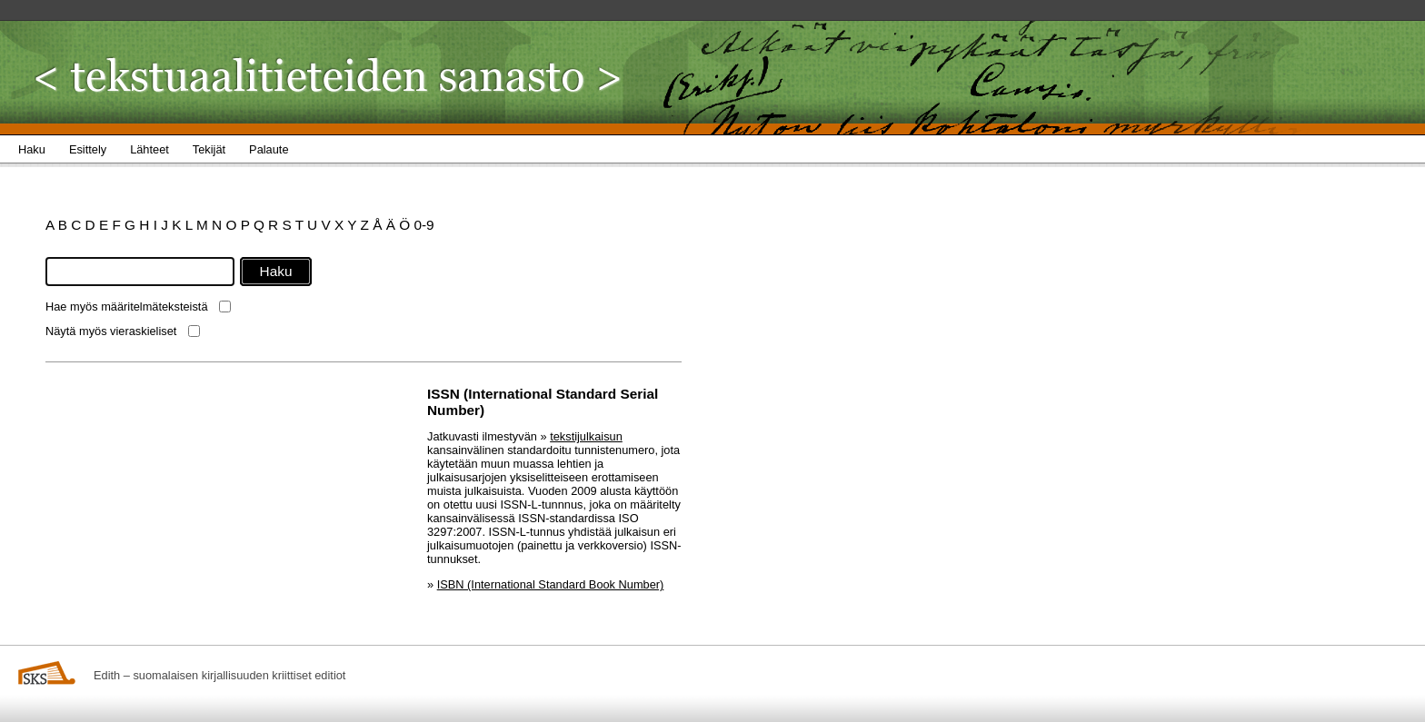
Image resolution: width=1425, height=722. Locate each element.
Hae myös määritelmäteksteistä (126, 306)
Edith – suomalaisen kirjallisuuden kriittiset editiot (219, 675)
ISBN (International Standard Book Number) (550, 584)
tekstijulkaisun (586, 436)
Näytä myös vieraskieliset (110, 331)
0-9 (423, 224)
